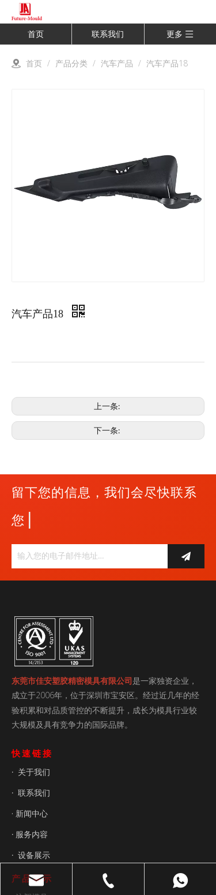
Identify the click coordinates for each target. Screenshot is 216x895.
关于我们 (34, 771)
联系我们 (108, 33)
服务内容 (32, 834)
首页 (36, 33)
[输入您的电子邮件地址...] (87, 556)
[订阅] (186, 556)
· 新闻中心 (30, 813)
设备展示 (34, 854)
